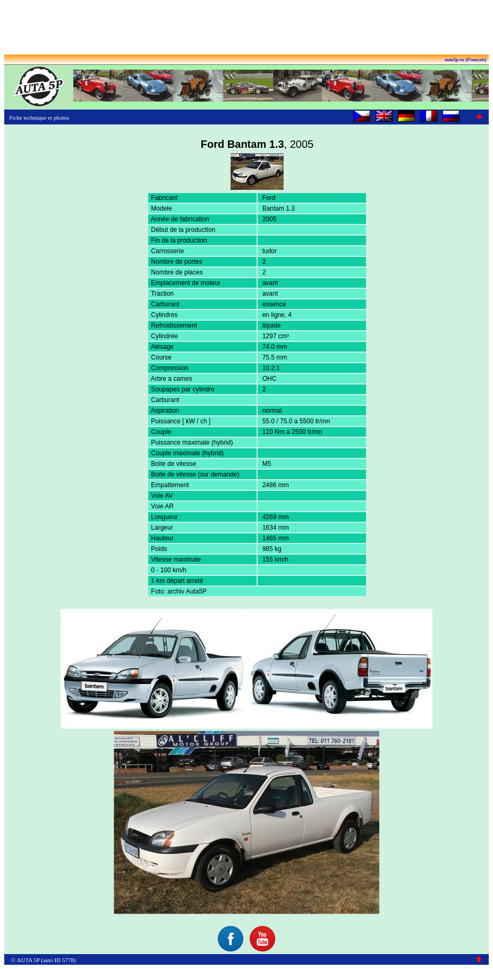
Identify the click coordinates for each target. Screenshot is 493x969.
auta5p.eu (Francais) (466, 59)
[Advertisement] (246, 28)
